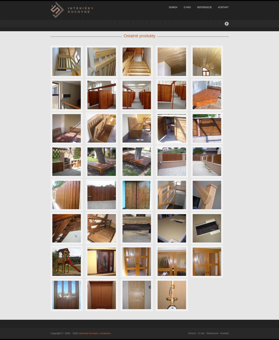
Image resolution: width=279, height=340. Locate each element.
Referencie (204, 7)
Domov (173, 7)
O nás (187, 7)
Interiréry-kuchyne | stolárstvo (95, 333)
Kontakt (223, 7)
